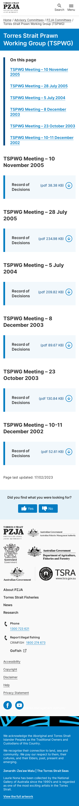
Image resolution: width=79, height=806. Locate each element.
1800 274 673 (36, 642)
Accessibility (11, 661)
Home (7, 20)
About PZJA (13, 590)
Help (6, 685)
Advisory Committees (29, 20)
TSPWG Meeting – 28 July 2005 (39, 86)
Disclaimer (10, 677)
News (7, 605)
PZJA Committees (59, 20)
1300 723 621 (19, 628)
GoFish (16, 651)
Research (10, 612)
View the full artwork (18, 796)
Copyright (10, 669)
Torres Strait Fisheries (21, 597)
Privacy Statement (16, 692)
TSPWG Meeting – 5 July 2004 (37, 98)
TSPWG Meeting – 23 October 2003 (42, 126)
